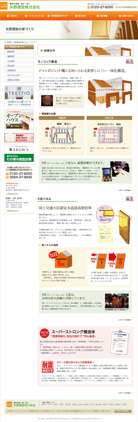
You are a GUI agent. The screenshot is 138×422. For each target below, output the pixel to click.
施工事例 (46, 411)
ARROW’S (11, 70)
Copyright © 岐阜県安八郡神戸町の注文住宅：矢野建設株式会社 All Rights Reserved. (69, 419)
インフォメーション (20, 411)
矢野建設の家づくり (21, 42)
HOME (9, 42)
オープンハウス (13, 75)
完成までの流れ (13, 80)
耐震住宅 (11, 51)
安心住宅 (11, 66)
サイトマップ (87, 411)
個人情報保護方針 (75, 411)
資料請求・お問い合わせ (101, 411)
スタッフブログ (56, 411)
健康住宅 (11, 56)
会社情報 (65, 411)
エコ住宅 (11, 61)
